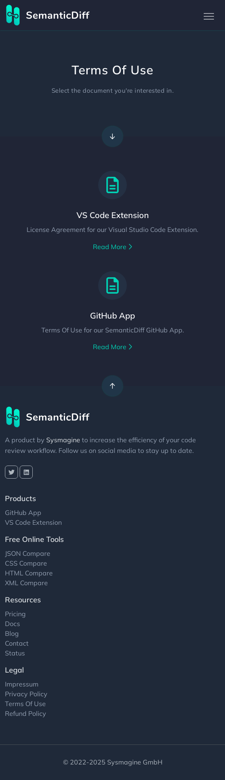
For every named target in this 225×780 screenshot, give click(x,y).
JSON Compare (27, 553)
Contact (17, 643)
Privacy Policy (26, 694)
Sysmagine (63, 440)
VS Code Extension (112, 215)
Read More (112, 247)
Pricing (15, 614)
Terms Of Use (25, 704)
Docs (12, 624)
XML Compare (26, 583)
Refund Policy (25, 713)
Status (15, 653)
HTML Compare (29, 573)
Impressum (21, 684)
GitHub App (112, 315)
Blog (12, 633)
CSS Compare (26, 563)
